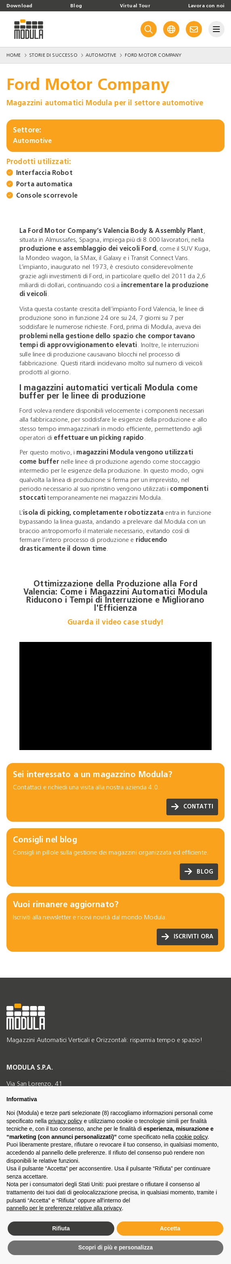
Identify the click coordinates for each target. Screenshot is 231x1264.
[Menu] (216, 29)
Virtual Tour (135, 5)
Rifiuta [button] (61, 1228)
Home (13, 55)
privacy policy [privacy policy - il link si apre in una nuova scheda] (65, 1121)
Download (19, 5)
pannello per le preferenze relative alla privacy (64, 1208)
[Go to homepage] (28, 29)
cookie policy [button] (192, 1137)
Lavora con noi (206, 5)
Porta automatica (44, 184)
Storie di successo (53, 55)
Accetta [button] (170, 1228)
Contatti (192, 807)
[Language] (171, 29)
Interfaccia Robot (44, 173)
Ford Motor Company (153, 55)
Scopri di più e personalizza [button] (115, 1247)
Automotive (101, 55)
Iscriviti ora (187, 937)
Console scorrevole (47, 195)
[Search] (149, 29)
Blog (76, 5)
